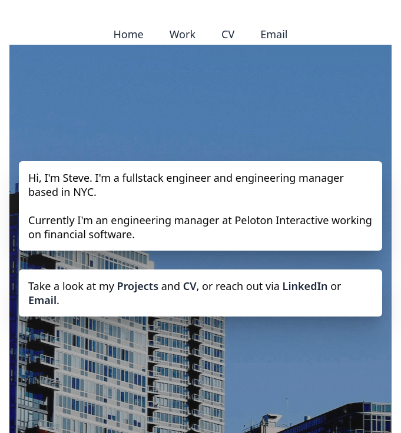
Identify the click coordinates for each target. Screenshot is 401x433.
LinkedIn (305, 286)
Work (182, 34)
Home (129, 34)
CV (227, 34)
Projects (137, 286)
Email (273, 34)
